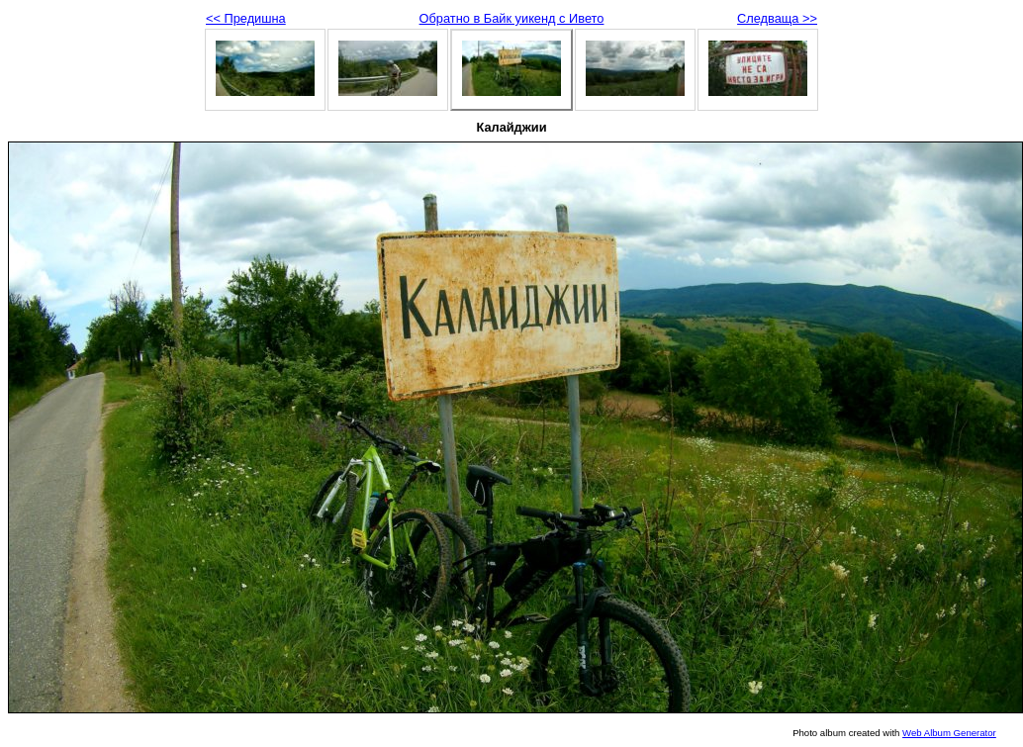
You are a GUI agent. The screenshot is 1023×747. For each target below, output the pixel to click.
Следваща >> (777, 18)
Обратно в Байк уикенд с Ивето (511, 18)
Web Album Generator (949, 732)
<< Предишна (246, 18)
